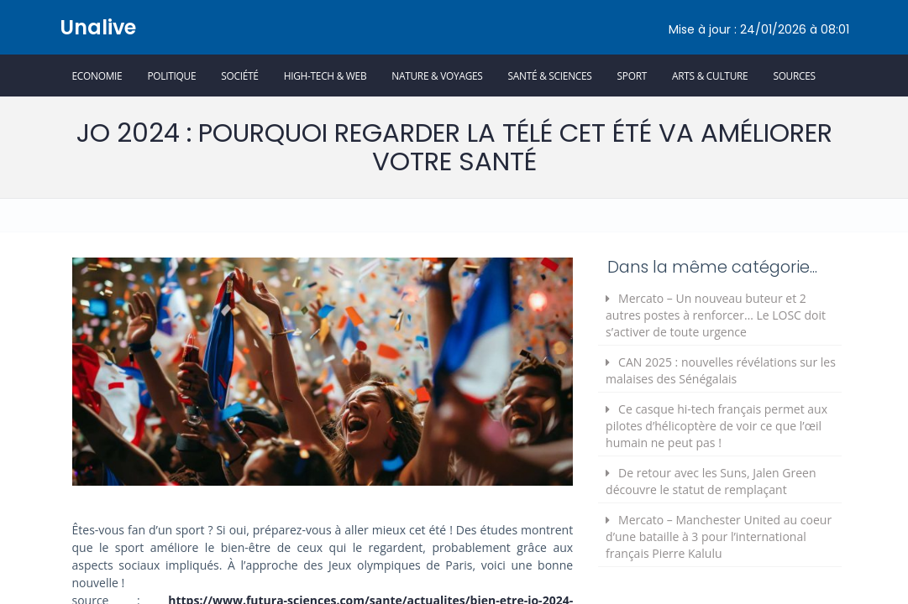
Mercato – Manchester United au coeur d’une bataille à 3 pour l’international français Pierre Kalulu (719, 536)
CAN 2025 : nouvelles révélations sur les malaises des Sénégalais (721, 370)
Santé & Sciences (550, 75)
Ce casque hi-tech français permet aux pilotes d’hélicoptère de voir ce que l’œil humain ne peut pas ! (716, 425)
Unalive (98, 27)
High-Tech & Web (325, 75)
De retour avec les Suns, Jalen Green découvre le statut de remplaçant (711, 481)
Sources (794, 75)
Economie (97, 75)
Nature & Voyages (436, 75)
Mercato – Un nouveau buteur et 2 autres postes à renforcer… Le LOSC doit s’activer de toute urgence (716, 315)
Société (239, 75)
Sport (632, 75)
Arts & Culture (710, 75)
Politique (171, 75)
